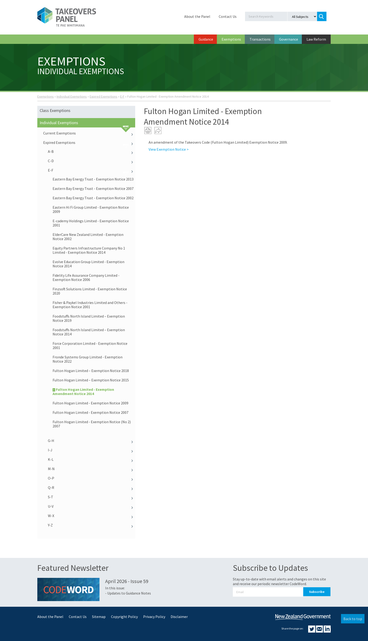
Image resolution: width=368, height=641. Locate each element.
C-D (91, 160)
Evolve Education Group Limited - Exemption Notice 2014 (88, 263)
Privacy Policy (154, 616)
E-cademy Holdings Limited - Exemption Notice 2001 (91, 223)
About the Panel (197, 16)
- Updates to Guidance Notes (128, 593)
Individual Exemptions (72, 96)
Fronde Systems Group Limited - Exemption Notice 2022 (88, 359)
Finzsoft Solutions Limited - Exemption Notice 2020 (90, 291)
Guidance (206, 39)
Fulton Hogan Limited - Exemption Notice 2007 (90, 412)
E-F (122, 96)
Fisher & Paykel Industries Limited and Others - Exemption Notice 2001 (90, 304)
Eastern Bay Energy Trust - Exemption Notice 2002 (93, 198)
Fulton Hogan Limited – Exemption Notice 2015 (91, 380)
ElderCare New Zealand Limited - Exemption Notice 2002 (88, 236)
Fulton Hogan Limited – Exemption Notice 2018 (91, 370)
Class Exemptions (55, 110)
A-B (91, 151)
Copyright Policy (124, 616)
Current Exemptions (89, 133)
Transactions (260, 39)
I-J (91, 450)
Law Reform (316, 39)
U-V (91, 506)
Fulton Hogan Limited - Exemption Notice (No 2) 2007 (92, 423)
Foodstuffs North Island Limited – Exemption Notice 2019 (89, 318)
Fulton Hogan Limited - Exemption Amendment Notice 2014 (83, 391)
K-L (91, 459)
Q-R (91, 487)
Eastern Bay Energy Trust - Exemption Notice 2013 (93, 179)
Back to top (352, 618)
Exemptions (231, 39)
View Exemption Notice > (169, 149)
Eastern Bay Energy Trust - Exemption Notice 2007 (93, 188)
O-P (91, 478)
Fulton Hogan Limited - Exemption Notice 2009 (90, 403)
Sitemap (99, 616)
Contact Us (228, 16)
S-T (91, 497)
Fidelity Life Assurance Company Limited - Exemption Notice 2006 (86, 277)
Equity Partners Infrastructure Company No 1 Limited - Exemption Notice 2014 (89, 250)
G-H (91, 440)
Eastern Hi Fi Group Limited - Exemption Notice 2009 (91, 209)
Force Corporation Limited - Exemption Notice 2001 (90, 345)
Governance (288, 39)
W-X (91, 515)
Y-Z (91, 525)
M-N (91, 468)
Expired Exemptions (103, 96)
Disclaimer (179, 616)
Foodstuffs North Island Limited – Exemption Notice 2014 (89, 331)
